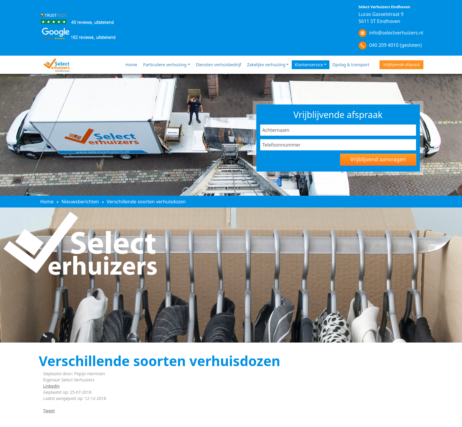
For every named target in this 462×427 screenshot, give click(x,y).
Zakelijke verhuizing (266, 64)
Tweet (49, 410)
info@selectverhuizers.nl (396, 32)
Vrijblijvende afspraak (401, 64)
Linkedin (51, 386)
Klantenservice (309, 64)
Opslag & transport (350, 64)
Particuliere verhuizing (165, 64)
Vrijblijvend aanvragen (378, 159)
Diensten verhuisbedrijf (218, 64)
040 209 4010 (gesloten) (395, 45)
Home (131, 64)
